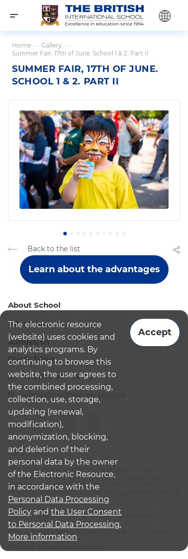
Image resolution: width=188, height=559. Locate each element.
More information (42, 537)
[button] (65, 233)
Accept (155, 332)
